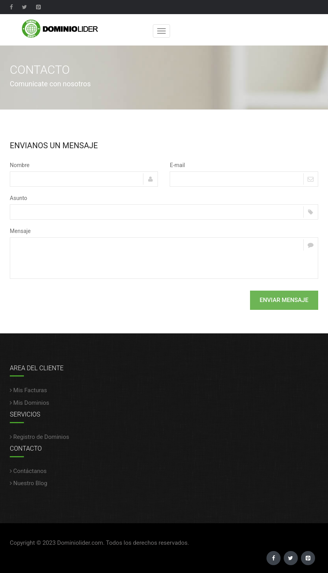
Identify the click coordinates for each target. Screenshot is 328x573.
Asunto (18, 198)
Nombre (19, 165)
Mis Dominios (29, 402)
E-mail (177, 165)
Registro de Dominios (39, 436)
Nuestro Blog (28, 483)
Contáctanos (28, 471)
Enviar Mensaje (284, 300)
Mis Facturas (28, 390)
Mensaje (20, 231)
